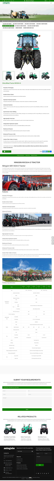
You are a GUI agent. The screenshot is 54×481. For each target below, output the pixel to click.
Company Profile (19, 459)
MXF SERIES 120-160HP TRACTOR (20, 25)
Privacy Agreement (29, 479)
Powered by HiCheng (36, 478)
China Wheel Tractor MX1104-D (43, 438)
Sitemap (23, 479)
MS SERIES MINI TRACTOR (7, 23)
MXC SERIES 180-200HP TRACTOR (33, 25)
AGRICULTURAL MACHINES (14, 21)
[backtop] (52, 243)
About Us (19, 457)
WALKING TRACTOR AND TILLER (28, 27)
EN (45, 0)
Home (5, 21)
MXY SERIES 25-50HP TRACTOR (18, 23)
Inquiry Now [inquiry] (7, 151)
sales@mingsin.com (8, 468)
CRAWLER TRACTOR (19, 27)
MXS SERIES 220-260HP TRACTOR (8, 27)
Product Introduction (19, 155)
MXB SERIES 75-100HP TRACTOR (42, 23)
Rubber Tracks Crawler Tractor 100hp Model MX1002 (26, 438)
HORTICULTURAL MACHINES (22, 467)
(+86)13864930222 (8, 461)
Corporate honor (19, 461)
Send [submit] (27, 410)
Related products (35, 155)
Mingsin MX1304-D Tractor (13, 166)
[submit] (32, 452)
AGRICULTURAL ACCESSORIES (22, 469)
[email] (52, 237)
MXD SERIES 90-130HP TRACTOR (25, 21)
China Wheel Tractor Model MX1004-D (9, 438)
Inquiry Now (27, 155)
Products (7, 21)
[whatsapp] (52, 240)
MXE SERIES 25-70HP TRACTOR (30, 23)
